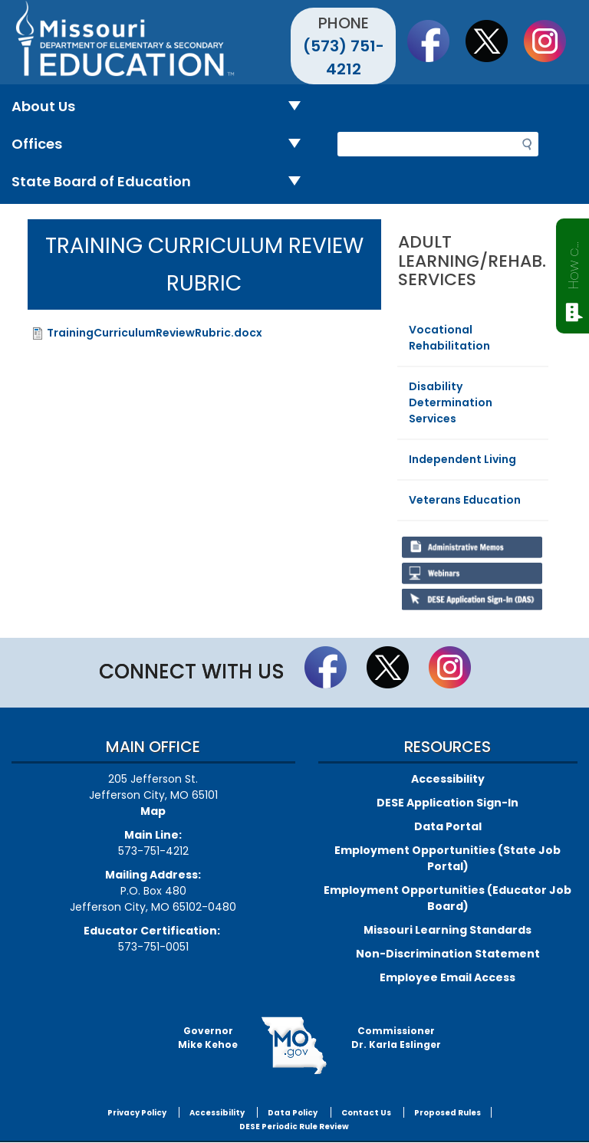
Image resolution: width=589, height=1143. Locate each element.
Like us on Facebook (435, 40)
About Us (162, 107)
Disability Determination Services (450, 402)
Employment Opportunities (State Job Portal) (447, 858)
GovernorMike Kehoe (208, 1037)
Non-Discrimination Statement (448, 953)
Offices (162, 144)
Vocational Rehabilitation (449, 337)
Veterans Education (465, 499)
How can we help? (573, 262)
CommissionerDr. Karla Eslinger (396, 1037)
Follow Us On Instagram (552, 40)
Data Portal (448, 826)
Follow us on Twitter (494, 40)
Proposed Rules (447, 1112)
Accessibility (448, 779)
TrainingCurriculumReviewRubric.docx (154, 332)
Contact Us (366, 1112)
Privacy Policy (136, 1112)
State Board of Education (162, 182)
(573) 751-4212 (343, 57)
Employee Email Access (447, 977)
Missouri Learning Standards (447, 930)
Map (153, 811)
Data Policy (293, 1112)
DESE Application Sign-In (447, 802)
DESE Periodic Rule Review (294, 1126)
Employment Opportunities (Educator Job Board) (447, 898)
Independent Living (462, 459)
